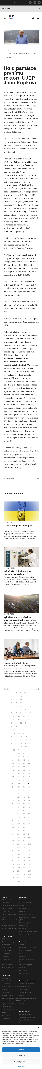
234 (24, 871)
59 (30, 726)
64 (14, 733)
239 (29, 874)
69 (16, 736)
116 (14, 774)
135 (29, 787)
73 (11, 740)
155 (29, 804)
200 (13, 844)
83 (11, 747)
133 (18, 787)
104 (13, 763)
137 (18, 790)
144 (13, 797)
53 (26, 723)
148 (13, 800)
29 (21, 706)
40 (26, 713)
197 (18, 841)
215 (29, 854)
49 (28, 720)
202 (24, 844)
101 (19, 760)
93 (19, 753)
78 (12, 743)
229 (18, 868)
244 (18, 881)
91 (28, 750)
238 (24, 874)
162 (24, 810)
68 (12, 736)
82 (30, 743)
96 (14, 757)
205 (18, 847)
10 (25, 693)
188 (13, 834)
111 (29, 767)
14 (21, 696)
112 (14, 770)
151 (29, 800)
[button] (39, 1027)
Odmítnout (21, 1056)
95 (28, 753)
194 (24, 837)
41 (30, 713)
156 (13, 807)
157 (18, 807)
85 (21, 747)
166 (24, 814)
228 (13, 868)
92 (14, 753)
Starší (36, 689)
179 (29, 824)
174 (24, 821)
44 (24, 716)
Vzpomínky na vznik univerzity (18, 241)
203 (29, 844)
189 (18, 834)
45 (28, 716)
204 (12, 847)
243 (29, 878)
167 (29, 814)
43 (19, 716)
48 (23, 720)
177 (18, 824)
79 (16, 743)
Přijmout (21, 1050)
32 (11, 710)
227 (29, 864)
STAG (21, 3)
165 (18, 814)
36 (30, 710)
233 (18, 871)
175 (29, 821)
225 (18, 864)
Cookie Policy (21, 1066)
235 (29, 871)
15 (25, 696)
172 (13, 821)
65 (19, 733)
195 (29, 837)
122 (24, 777)
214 (24, 854)
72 (30, 736)
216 (13, 858)
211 (29, 851)
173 (18, 821)
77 (30, 740)
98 (23, 757)
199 (29, 841)
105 (18, 763)
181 (19, 827)
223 (29, 861)
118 (24, 774)
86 (26, 747)
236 (13, 874)
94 (24, 753)
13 (16, 696)
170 (24, 817)
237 (18, 874)
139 (29, 790)
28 (16, 706)
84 (16, 747)
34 (21, 710)
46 (14, 720)
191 (29, 834)
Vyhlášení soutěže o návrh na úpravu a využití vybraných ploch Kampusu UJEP (20, 620)
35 (26, 710)
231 (29, 868)
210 (24, 851)
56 (16, 726)
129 (18, 784)
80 (21, 743)
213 (18, 854)
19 (21, 699)
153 (18, 804)
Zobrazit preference (21, 1062)
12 (12, 696)
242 (24, 878)
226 (24, 864)
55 (11, 726)
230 (24, 868)
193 (18, 837)
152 (13, 804)
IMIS (15, 3)
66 (24, 733)
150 (24, 800)
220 (13, 861)
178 (24, 824)
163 (29, 810)
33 (16, 710)
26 (30, 703)
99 (28, 757)
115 (29, 770)
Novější (6, 689)
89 (19, 750)
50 (12, 723)
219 (29, 858)
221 (18, 861)
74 (16, 740)
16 (30, 696)
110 (24, 767)
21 (30, 699)
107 (29, 763)
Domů (8, 50)
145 (18, 797)
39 (21, 713)
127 (29, 780)
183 (29, 827)
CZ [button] (4, 3)
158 (24, 807)
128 (13, 784)
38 (16, 713)
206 (24, 847)
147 (29, 797)
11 (29, 693)
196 (13, 841)
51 (16, 723)
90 (24, 750)
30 (26, 706)
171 (29, 817)
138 (24, 790)
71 (26, 736)
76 (26, 740)
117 (19, 774)
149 (18, 800)
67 (28, 733)
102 (24, 760)
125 (18, 780)
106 (24, 763)
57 (21, 726)
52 (21, 723)
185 (18, 831)
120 (13, 777)
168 (13, 817)
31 (30, 706)
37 (11, 713)
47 (19, 720)
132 (13, 787)
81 (26, 743)
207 (29, 847)
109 (19, 767)
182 (24, 827)
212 (13, 854)
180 (13, 827)
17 (12, 699)
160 (13, 810)
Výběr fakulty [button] (21, 8)
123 (29, 777)
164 (13, 814)
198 (24, 841)
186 (24, 831)
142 (24, 794)
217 (18, 858)
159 (29, 807)
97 (19, 757)
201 (18, 844)
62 (23, 730)
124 (13, 780)
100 (13, 760)
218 (24, 858)
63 (28, 730)
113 (19, 770)
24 (21, 703)
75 (21, 740)
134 (24, 787)
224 (13, 864)
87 (30, 747)
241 (18, 878)
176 (13, 824)
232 (13, 871)
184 (13, 831)
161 (19, 810)
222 (24, 861)
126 (24, 780)
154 (24, 804)
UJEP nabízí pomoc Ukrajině (18, 525)
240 (13, 878)
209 (18, 851)
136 (13, 790)
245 (24, 881)
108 (13, 767)
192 (13, 837)
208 (13, 851)
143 (29, 794)
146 (24, 797)
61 (19, 730)
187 (29, 831)
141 (19, 794)
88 (14, 750)
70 (21, 736)
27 (12, 706)
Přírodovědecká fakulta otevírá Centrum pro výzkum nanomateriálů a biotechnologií (18, 574)
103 (29, 760)
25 (26, 703)
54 (30, 723)
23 (16, 703)
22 (11, 703)
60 (14, 730)
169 (18, 817)
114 (24, 770)
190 (24, 834)
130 (24, 784)
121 (19, 777)
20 (26, 699)
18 (16, 699)
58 (26, 726)
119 (29, 774)
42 (14, 716)
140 (13, 794)
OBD (10, 3)
